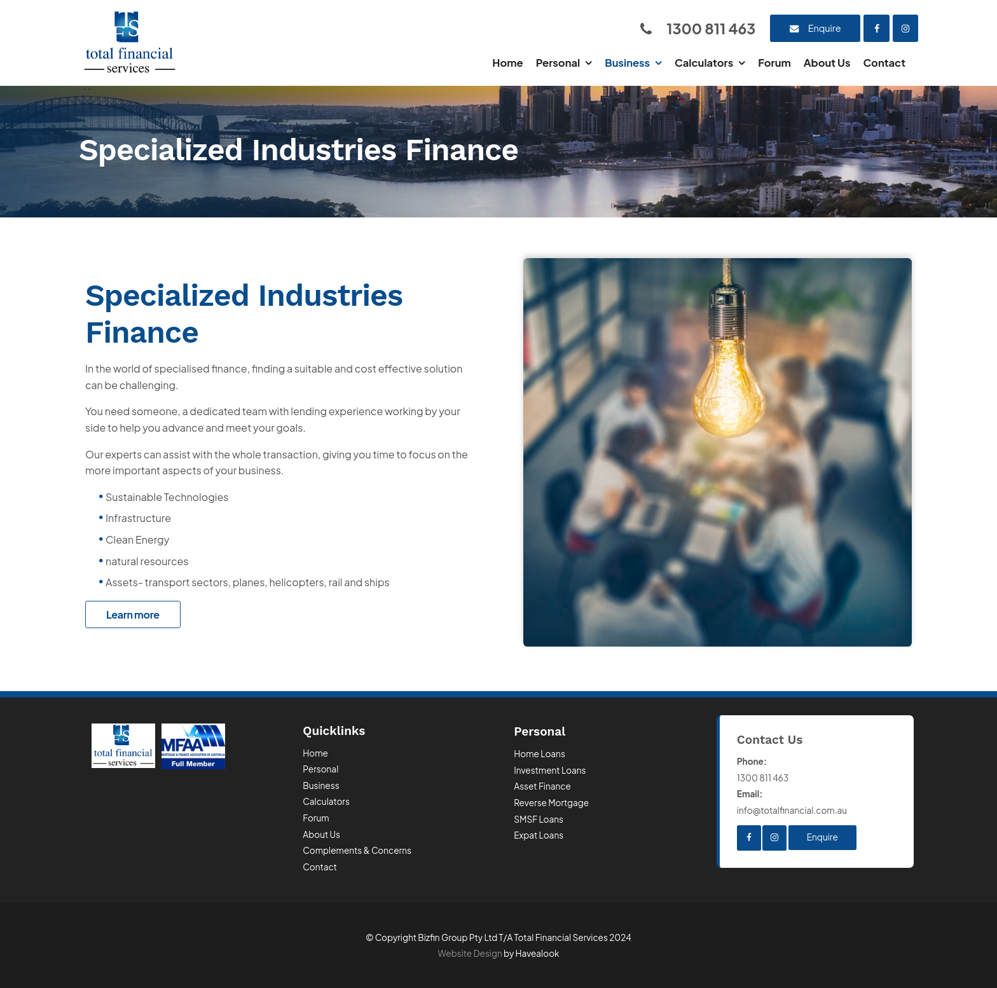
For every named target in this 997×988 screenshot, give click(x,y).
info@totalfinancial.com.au (817, 801)
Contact (884, 62)
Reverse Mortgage (551, 802)
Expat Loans (538, 835)
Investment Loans (550, 770)
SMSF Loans (538, 819)
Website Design (470, 953)
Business (627, 62)
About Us (827, 62)
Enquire (824, 28)
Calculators (704, 62)
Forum (774, 62)
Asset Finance (542, 786)
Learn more (133, 614)
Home (507, 62)
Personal (558, 62)
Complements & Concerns (357, 850)
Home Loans (539, 753)
